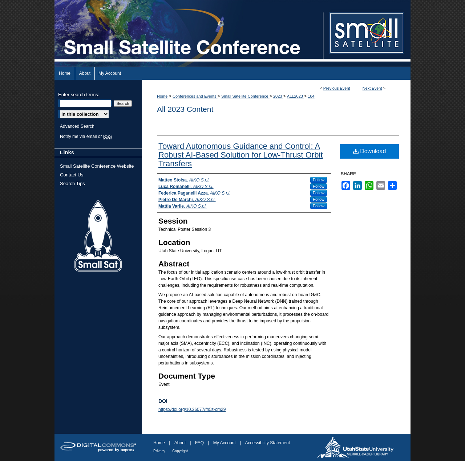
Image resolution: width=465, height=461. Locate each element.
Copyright (180, 451)
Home (162, 96)
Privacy (159, 451)
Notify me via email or (86, 136)
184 (311, 96)
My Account (224, 442)
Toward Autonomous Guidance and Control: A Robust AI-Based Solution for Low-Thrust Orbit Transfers (240, 155)
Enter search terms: (78, 94)
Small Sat (98, 236)
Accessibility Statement (267, 442)
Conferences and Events (195, 96)
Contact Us (71, 175)
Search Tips (72, 183)
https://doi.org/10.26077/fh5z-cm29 (192, 409)
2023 (278, 96)
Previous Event (336, 88)
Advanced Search (77, 126)
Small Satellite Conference (245, 96)
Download (369, 151)
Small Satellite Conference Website (97, 166)
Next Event (372, 88)
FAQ (199, 442)
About (180, 442)
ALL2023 (295, 96)
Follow (318, 180)
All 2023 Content (185, 109)
